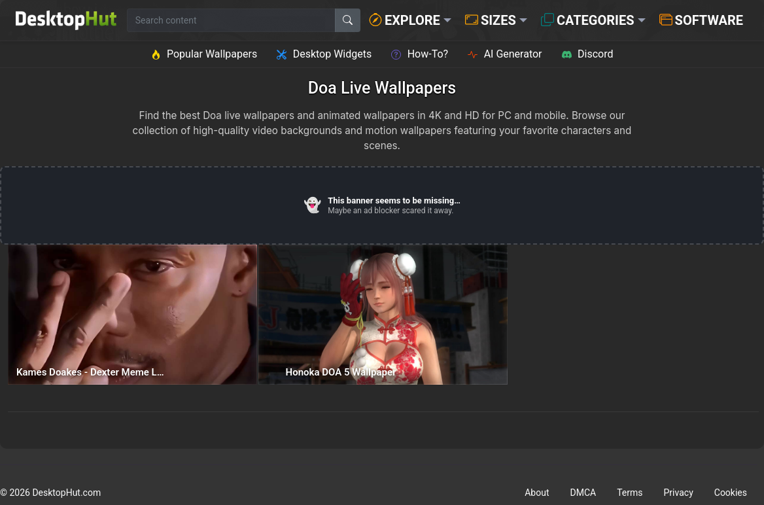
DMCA (583, 492)
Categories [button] (587, 20)
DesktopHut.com (66, 492)
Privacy (678, 492)
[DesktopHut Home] (66, 20)
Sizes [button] (490, 20)
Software (701, 20)
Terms (629, 492)
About (537, 492)
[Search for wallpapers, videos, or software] (231, 20)
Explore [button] (404, 20)
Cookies (730, 492)
